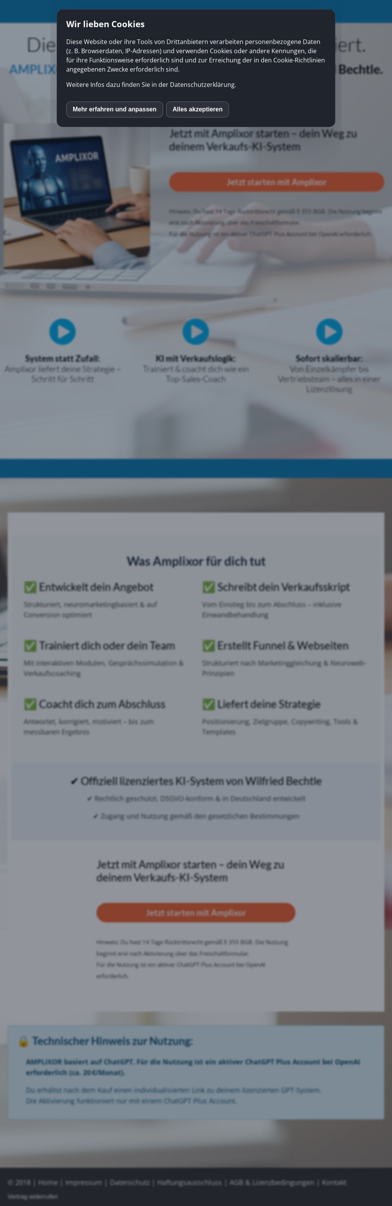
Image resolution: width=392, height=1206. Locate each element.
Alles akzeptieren (198, 109)
